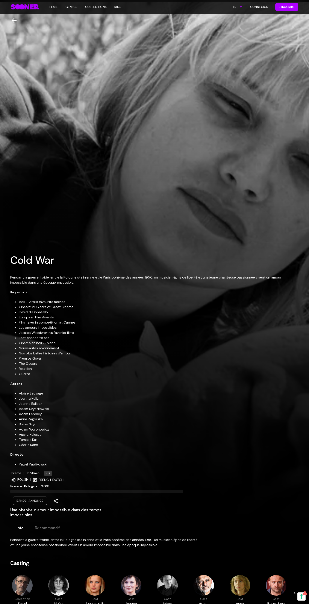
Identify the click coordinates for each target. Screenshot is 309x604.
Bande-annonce (30, 501)
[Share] (56, 501)
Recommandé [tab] (47, 527)
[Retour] (12, 20)
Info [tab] (20, 527)
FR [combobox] (234, 7)
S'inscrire (287, 7)
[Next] (295, 593)
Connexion (259, 7)
